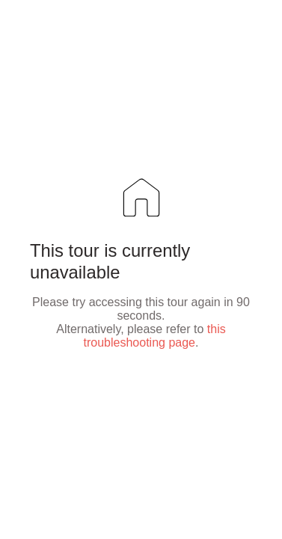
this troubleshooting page (155, 336)
